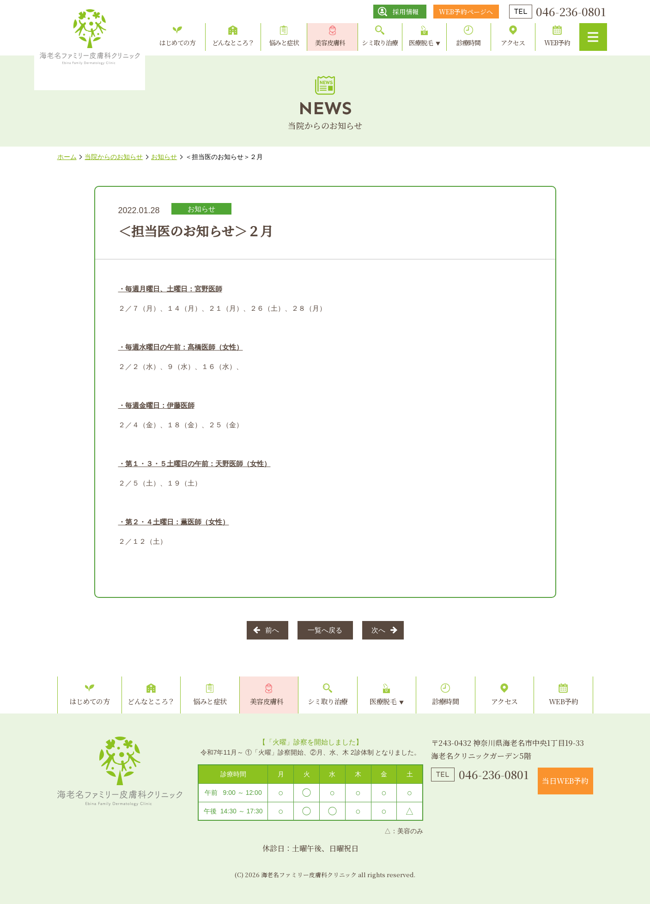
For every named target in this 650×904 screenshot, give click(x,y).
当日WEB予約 (565, 780)
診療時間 (468, 42)
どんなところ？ (233, 42)
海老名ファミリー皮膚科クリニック (119, 771)
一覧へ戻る (325, 630)
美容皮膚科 (330, 42)
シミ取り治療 (380, 42)
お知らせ (201, 209)
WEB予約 (557, 42)
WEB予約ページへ (466, 11)
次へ (378, 630)
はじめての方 (177, 42)
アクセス (513, 42)
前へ (272, 630)
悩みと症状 (284, 42)
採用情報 (406, 11)
